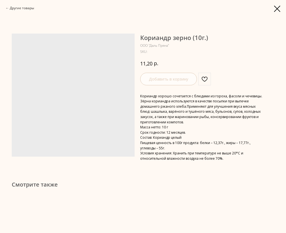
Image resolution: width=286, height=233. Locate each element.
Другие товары (22, 8)
